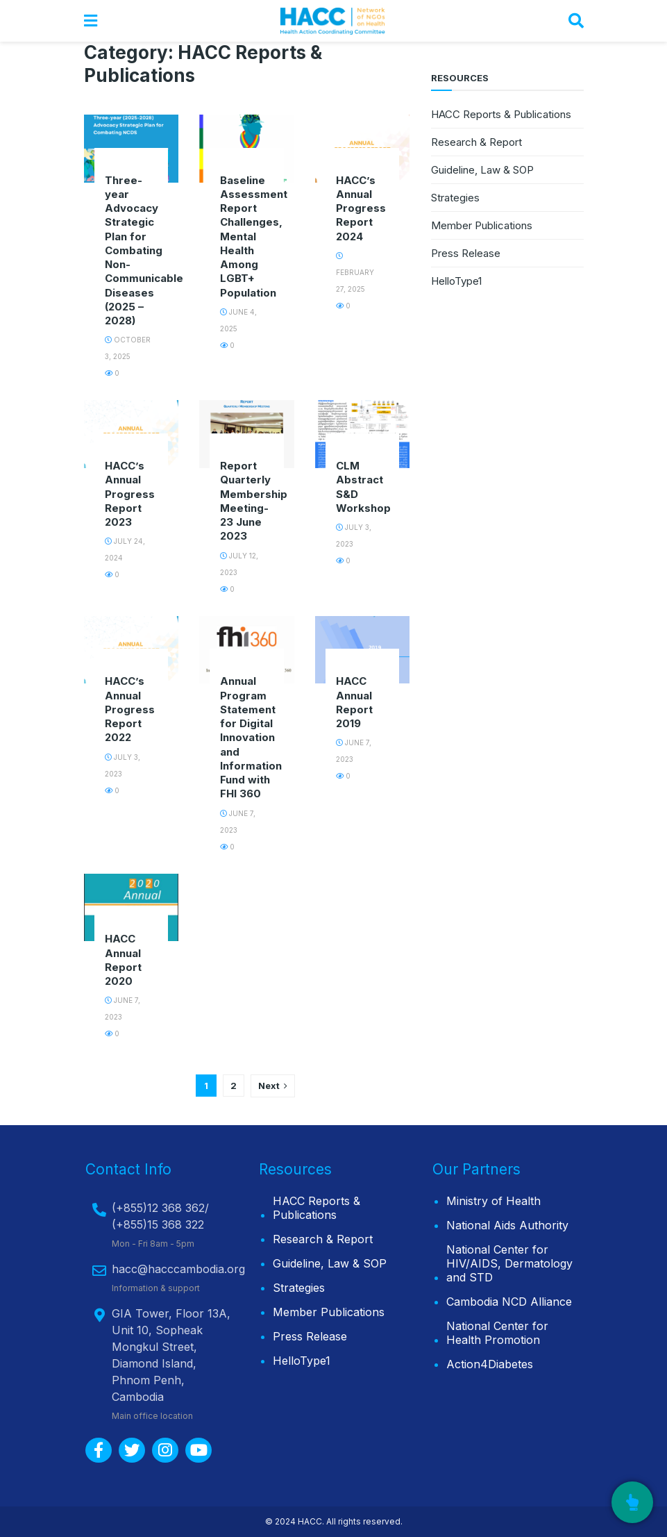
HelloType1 (456, 281)
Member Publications (481, 225)
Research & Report (476, 142)
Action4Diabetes (489, 1364)
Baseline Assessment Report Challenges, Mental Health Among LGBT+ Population (253, 236)
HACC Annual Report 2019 (354, 702)
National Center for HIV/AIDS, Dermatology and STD (509, 1263)
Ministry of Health (493, 1201)
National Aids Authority (507, 1225)
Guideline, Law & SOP (482, 169)
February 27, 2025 (355, 272)
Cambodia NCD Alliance (509, 1301)
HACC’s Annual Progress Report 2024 (361, 208)
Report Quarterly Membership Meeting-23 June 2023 (253, 500)
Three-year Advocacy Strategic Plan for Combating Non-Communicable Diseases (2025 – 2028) (144, 251)
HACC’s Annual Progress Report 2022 (130, 709)
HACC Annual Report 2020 (123, 960)
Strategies (455, 197)
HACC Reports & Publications (501, 114)
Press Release (465, 253)
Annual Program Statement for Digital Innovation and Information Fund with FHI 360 (251, 737)
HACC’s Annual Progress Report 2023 (130, 494)
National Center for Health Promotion (497, 1333)
